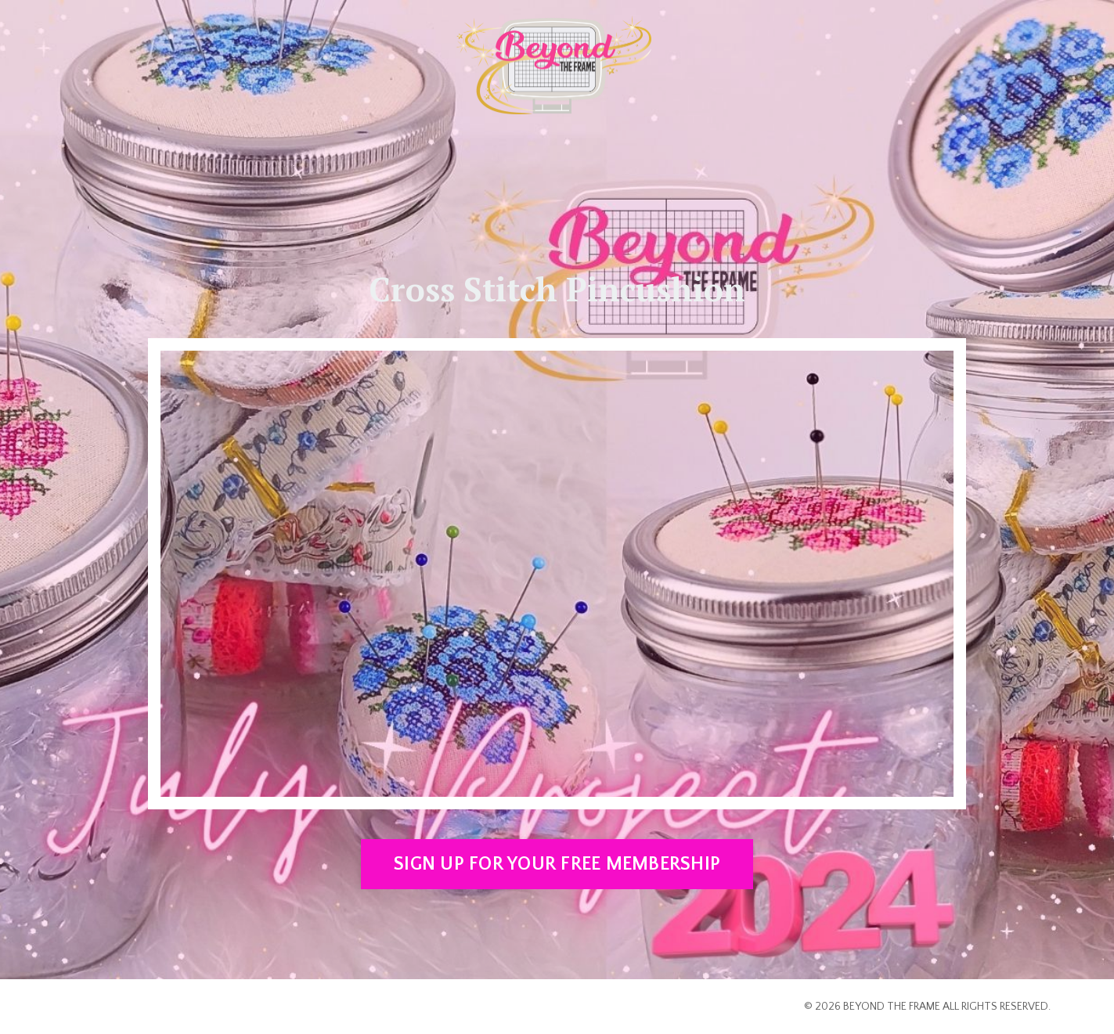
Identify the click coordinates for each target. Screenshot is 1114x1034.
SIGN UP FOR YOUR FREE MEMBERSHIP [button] (557, 864)
